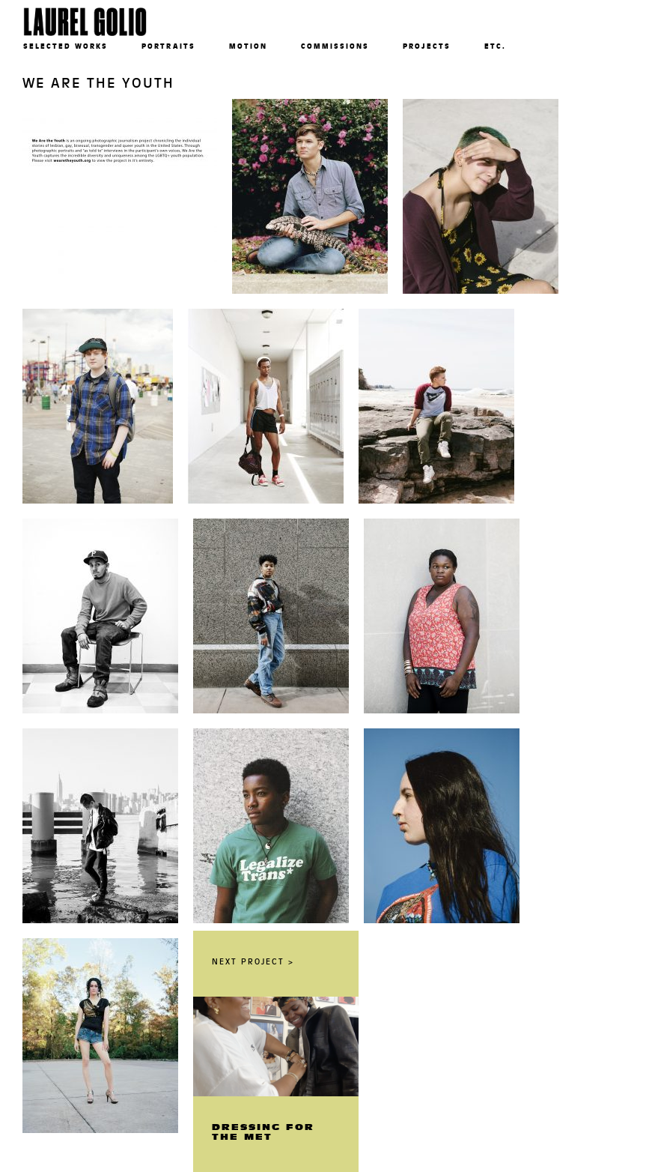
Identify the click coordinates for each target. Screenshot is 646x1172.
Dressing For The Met (263, 1132)
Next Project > (253, 962)
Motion (248, 46)
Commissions (335, 46)
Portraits (168, 46)
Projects (427, 46)
